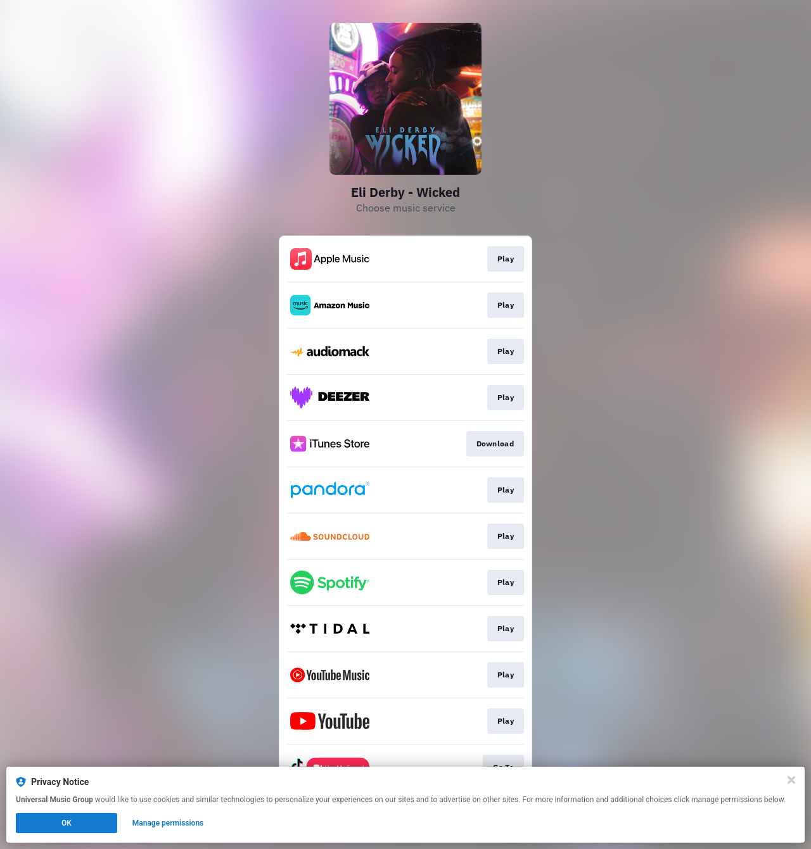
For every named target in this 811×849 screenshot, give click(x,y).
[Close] (791, 780)
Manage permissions (168, 823)
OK (66, 823)
